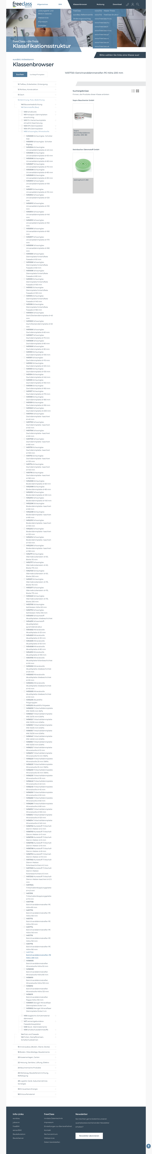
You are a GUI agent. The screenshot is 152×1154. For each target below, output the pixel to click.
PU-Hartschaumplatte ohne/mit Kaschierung (35, 121)
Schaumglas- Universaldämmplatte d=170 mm (38, 240)
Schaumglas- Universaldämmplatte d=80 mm (39, 171)
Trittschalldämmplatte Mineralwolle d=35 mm (39, 777)
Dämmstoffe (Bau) (30, 107)
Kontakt (47, 1130)
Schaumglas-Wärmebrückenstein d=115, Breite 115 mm (37, 582)
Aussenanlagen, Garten (29, 1057)
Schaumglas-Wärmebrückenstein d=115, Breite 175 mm (37, 590)
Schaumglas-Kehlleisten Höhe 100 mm (36, 611)
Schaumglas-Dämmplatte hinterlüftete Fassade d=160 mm (37, 307)
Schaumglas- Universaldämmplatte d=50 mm (39, 154)
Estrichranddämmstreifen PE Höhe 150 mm (38, 938)
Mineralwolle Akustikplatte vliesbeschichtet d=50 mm (38, 694)
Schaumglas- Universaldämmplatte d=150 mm (38, 223)
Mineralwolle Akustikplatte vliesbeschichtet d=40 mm (38, 686)
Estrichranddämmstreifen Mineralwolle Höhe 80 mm (37, 972)
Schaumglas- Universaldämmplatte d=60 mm (39, 159)
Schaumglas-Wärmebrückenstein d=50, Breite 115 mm (37, 557)
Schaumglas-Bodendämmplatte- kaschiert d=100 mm (38, 523)
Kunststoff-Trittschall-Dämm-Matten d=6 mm (39, 844)
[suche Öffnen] (137, 6)
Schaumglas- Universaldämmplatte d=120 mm (38, 197)
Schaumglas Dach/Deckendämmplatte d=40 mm (39, 315)
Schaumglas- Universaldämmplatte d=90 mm (39, 176)
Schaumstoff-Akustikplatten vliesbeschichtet (39, 617)
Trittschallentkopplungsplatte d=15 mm (38, 896)
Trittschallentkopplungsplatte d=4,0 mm (38, 887)
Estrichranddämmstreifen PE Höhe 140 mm (38, 930)
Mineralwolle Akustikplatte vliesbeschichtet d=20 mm (38, 669)
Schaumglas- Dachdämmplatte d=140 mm (38, 375)
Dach (21, 95)
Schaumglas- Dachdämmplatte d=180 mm (38, 398)
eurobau (16, 1118)
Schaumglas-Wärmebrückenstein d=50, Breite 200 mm (37, 573)
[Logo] (22, 4)
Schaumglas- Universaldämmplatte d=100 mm (38, 183)
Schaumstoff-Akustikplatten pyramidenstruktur (35, 624)
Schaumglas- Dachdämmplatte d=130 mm (38, 370)
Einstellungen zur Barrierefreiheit (58, 1126)
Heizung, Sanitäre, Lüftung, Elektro (33, 1062)
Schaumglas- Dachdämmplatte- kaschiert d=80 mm (38, 442)
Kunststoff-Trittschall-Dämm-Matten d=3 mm (39, 833)
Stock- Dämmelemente (35, 1027)
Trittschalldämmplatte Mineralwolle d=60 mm (39, 799)
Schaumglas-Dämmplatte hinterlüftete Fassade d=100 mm (37, 282)
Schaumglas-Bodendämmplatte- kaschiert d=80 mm (38, 514)
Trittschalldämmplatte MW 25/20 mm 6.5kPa (39, 720)
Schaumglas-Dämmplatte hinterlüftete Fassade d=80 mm (37, 273)
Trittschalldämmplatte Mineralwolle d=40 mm (39, 782)
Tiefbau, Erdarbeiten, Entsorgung (33, 84)
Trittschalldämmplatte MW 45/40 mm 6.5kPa (39, 737)
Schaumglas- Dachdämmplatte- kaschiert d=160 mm (38, 475)
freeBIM (16, 1126)
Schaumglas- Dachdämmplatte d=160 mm (38, 387)
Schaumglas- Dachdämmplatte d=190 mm (38, 403)
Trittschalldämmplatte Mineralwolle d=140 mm (39, 821)
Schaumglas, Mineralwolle (36, 131)
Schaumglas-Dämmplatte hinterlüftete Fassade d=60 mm (37, 265)
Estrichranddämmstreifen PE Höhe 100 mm (38, 913)
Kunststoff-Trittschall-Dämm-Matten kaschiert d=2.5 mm (39, 879)
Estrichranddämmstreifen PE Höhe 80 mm (38, 904)
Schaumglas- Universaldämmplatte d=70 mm (39, 165)
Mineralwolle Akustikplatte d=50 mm (36, 642)
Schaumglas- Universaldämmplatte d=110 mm (39, 190)
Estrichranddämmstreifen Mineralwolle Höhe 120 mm (37, 988)
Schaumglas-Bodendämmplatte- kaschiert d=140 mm (38, 540)
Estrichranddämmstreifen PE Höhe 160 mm (38, 946)
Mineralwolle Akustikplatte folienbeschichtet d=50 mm (39, 660)
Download (117, 4)
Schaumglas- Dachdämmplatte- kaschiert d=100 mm (38, 450)
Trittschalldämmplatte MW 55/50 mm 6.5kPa (39, 743)
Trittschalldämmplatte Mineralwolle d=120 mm (39, 816)
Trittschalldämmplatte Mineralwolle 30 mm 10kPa (39, 771)
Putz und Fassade (30, 1034)
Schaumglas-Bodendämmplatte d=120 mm (38, 493)
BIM (60, 4)
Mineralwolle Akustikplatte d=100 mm (36, 653)
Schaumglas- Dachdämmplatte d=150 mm (38, 381)
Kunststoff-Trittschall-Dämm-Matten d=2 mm (39, 827)
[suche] (38, 74)
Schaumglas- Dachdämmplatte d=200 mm (38, 409)
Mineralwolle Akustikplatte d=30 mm (36, 636)
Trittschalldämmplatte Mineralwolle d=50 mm (39, 793)
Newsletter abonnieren (89, 1136)
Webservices (49, 1138)
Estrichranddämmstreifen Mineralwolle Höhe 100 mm (37, 980)
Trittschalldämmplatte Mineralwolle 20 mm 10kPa (39, 760)
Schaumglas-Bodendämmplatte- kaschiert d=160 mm (38, 548)
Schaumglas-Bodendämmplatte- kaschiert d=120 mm (38, 531)
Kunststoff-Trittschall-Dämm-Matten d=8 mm (39, 849)
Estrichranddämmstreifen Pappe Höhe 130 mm (37, 997)
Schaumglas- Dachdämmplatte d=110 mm (38, 359)
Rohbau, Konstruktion (28, 89)
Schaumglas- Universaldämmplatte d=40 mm (39, 148)
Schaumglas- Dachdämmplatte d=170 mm (38, 392)
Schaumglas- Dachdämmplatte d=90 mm (38, 347)
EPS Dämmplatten (33, 126)
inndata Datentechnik (53, 1118)
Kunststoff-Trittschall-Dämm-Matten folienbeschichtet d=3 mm (39, 871)
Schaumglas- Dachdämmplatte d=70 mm (38, 336)
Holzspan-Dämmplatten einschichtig (35, 116)
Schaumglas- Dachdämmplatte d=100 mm (38, 353)
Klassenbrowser (80, 4)
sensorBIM (17, 1130)
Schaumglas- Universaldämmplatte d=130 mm (38, 206)
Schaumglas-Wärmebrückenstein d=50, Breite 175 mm (37, 565)
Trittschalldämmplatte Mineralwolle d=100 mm (39, 810)
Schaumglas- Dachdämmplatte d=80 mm (38, 342)
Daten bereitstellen (52, 1142)
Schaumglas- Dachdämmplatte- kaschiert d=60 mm (38, 433)
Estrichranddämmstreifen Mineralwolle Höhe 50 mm (37, 963)
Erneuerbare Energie (28, 1089)
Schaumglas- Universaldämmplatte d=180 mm (38, 248)
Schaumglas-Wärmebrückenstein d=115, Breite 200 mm (37, 599)
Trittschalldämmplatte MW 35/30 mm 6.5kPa (39, 732)
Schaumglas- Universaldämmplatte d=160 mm (38, 231)
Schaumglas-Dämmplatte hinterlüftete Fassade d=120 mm (37, 290)
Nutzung (100, 4)
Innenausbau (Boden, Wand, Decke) (34, 1047)
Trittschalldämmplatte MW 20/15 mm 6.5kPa (39, 715)
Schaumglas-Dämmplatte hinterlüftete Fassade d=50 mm (37, 256)
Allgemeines (42, 4)
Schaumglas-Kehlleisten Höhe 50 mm (36, 605)
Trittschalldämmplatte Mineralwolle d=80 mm (39, 805)
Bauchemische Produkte (29, 1068)
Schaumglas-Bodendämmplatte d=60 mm (38, 482)
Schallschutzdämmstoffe (36, 1030)
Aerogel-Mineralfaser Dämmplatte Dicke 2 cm (38, 1009)
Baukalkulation (19, 1134)
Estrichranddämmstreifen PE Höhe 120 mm (38, 921)
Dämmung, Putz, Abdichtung (31, 100)
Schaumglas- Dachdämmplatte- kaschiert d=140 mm (38, 467)
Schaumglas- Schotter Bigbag (39, 143)
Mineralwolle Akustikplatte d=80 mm (36, 648)
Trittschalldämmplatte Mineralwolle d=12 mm (39, 749)
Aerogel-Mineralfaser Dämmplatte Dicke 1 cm (38, 1004)
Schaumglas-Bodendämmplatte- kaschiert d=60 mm (38, 506)
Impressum (49, 1122)
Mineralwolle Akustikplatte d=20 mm (36, 631)
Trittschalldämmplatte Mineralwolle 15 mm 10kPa (39, 754)
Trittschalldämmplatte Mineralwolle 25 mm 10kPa (39, 765)
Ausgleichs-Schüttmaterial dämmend (37, 1017)
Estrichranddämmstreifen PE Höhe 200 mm (38, 955)
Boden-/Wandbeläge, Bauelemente (34, 1052)
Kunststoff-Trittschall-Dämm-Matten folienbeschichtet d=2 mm (39, 862)
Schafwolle (30, 112)
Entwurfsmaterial (26, 1094)
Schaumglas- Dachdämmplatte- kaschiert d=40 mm (38, 416)
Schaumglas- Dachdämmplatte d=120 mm (38, 364)
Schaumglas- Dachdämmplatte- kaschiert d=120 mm (38, 458)
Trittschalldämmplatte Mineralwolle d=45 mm (39, 788)
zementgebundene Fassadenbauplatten (34, 1022)
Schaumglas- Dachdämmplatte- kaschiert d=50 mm (38, 425)
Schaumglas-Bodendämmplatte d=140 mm (38, 499)
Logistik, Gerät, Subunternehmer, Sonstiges (33, 1082)
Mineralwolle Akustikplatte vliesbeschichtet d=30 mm (38, 677)
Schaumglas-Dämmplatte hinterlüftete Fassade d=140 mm (37, 298)
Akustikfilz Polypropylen (34, 701)
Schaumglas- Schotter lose (39, 137)
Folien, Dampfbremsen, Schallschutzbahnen (32, 1038)
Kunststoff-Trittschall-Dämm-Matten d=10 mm (38, 855)
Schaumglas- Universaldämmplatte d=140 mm (38, 214)
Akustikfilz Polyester (38, 705)
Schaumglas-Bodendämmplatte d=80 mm (38, 488)
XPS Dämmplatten (33, 129)
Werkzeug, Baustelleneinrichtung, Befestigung (33, 1074)
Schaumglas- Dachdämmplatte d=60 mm (38, 331)
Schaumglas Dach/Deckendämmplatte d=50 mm (39, 324)
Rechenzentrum (51, 1134)
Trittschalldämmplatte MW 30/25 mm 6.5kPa (39, 726)
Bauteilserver (18, 1138)
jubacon (16, 1122)
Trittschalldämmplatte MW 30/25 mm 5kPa (39, 709)
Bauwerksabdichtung (31, 104)
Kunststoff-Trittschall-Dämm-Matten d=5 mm (39, 838)
